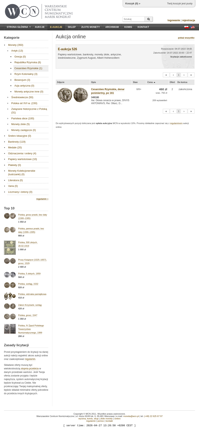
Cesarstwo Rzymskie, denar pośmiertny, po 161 (107, 91)
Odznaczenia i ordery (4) (22, 153)
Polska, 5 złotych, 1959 (29, 273)
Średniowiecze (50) (22, 97)
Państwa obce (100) (22, 118)
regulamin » (42, 199)
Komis (128, 27)
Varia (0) (13, 185)
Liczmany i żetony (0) (20, 191)
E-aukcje (56, 27)
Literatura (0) (15, 180)
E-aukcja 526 (67, 49)
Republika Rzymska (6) (27, 62)
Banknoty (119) (16, 141)
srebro (117, 418)
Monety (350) (15, 44)
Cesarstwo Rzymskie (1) (28, 68)
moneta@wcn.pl (131, 416)
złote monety (106, 418)
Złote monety (90, 27)
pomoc (100, 421)
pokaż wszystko (186, 38)
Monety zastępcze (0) (23, 130)
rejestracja (188, 20)
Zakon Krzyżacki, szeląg (30, 305)
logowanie (174, 20)
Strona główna (19, 27)
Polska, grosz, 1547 (27, 315)
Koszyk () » (132, 3)
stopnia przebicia (30, 368)
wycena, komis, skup (88, 418)
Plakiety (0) (14, 165)
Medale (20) (15, 147)
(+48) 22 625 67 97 (153, 416)
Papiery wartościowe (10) (22, 159)
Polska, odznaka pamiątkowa (32, 294)
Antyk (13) (17, 50)
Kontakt (143, 27)
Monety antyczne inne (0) (28, 91)
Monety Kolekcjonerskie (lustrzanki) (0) (21, 172)
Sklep (72, 27)
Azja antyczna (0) (24, 85)
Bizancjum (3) (22, 79)
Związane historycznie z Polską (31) (29, 110)
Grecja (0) (20, 56)
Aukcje (39, 27)
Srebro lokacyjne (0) (19, 135)
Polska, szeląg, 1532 (28, 284)
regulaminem (176, 123)
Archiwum (112, 27)
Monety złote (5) (20, 124)
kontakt (109, 421)
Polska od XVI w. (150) (24, 103)
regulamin (30, 359)
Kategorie (11, 38)
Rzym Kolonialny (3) (25, 73)
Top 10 (9, 208)
